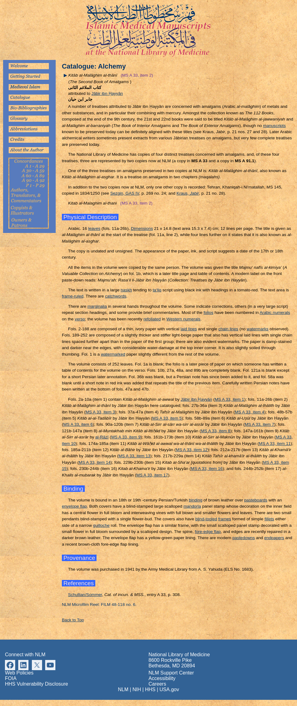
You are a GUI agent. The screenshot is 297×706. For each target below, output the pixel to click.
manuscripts (274, 125)
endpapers (274, 537)
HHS (150, 689)
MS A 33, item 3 (100, 412)
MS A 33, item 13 (134, 456)
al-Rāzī (102, 437)
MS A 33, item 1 (229, 399)
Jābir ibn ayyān (107, 93)
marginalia (97, 306)
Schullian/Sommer (85, 594)
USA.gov (169, 689)
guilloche (101, 525)
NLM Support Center (171, 672)
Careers (157, 684)
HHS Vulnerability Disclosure (36, 684)
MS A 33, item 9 (125, 437)
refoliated (152, 319)
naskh (126, 290)
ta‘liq (157, 290)
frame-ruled (73, 296)
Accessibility (161, 678)
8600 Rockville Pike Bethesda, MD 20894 (171, 662)
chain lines (228, 329)
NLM (123, 689)
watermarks (257, 329)
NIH (136, 689)
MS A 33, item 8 (215, 431)
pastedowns (243, 537)
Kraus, (188, 193)
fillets (269, 519)
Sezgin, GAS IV (124, 193)
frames (224, 519)
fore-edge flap (208, 531)
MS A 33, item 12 (192, 449)
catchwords (116, 296)
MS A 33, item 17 (152, 475)
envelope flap (74, 506)
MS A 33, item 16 (207, 468)
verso (80, 319)
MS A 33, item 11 (275, 443)
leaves (94, 228)
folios (208, 312)
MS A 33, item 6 (78, 424)
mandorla (192, 506)
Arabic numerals (275, 312)
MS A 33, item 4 (249, 412)
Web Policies (19, 672)
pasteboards (255, 500)
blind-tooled (206, 519)
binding (195, 500)
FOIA (10, 678)
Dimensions (142, 228)
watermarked (113, 354)
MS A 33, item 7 (259, 424)
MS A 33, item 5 (167, 418)
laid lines (188, 329)
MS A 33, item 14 (95, 462)
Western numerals (183, 319)
